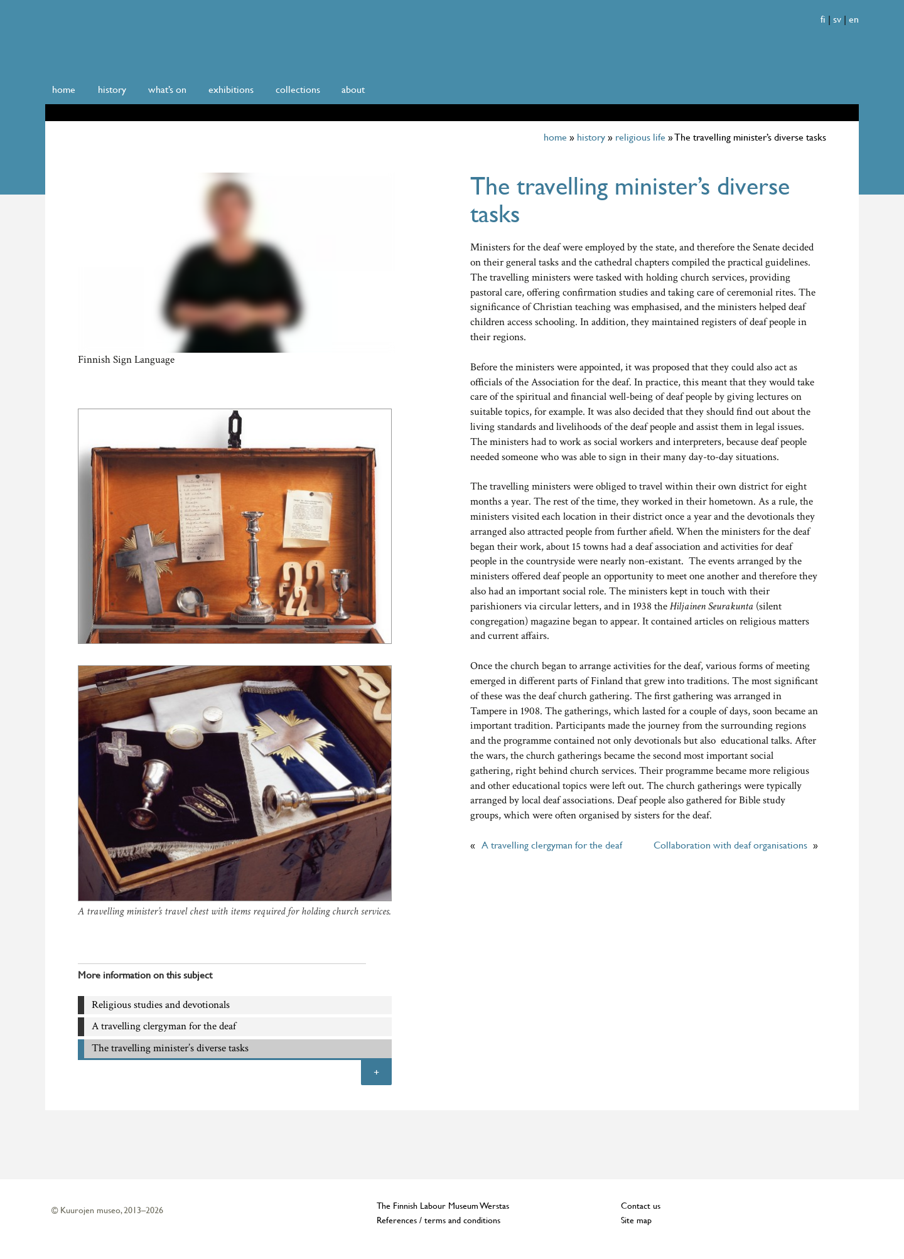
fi (823, 19)
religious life (640, 137)
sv (837, 19)
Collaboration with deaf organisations (730, 845)
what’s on (167, 89)
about (353, 89)
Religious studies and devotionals (161, 1005)
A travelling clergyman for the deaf (552, 845)
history (112, 89)
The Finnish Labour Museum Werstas (443, 1206)
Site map (636, 1220)
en (854, 19)
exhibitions (231, 89)
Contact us (640, 1206)
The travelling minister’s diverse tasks (170, 1048)
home (63, 89)
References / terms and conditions (438, 1220)
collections (298, 89)
